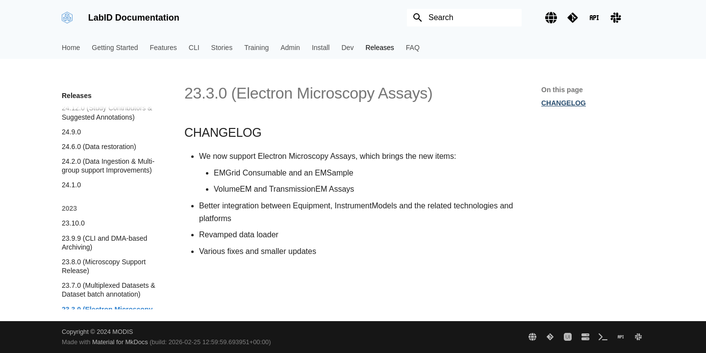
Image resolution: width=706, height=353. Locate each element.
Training (256, 47)
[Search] (464, 17)
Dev (347, 47)
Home (71, 47)
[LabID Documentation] (67, 17)
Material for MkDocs (121, 342)
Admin (290, 47)
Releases (379, 47)
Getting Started (115, 47)
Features (163, 47)
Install (321, 47)
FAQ (413, 47)
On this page (562, 90)
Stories (222, 47)
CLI (194, 47)
